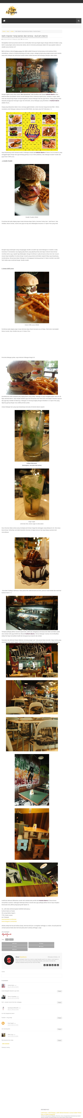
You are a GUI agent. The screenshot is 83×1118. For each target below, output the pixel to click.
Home (3, 30)
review (12, 30)
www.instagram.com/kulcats (9, 935)
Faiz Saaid (10, 1033)
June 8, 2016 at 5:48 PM (13, 1046)
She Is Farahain (12, 1006)
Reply (51, 1000)
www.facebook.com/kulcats (9, 933)
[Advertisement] (28, 1104)
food (8, 30)
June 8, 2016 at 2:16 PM (13, 1034)
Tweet (7, 957)
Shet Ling (10, 1044)
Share (17, 957)
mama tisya (11, 995)
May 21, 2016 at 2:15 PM (13, 1019)
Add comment (5, 1053)
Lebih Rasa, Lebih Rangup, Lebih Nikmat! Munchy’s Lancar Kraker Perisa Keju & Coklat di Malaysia (68, 34)
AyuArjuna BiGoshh (13, 1017)
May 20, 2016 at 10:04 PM (13, 1008)
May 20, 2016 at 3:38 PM (13, 996)
